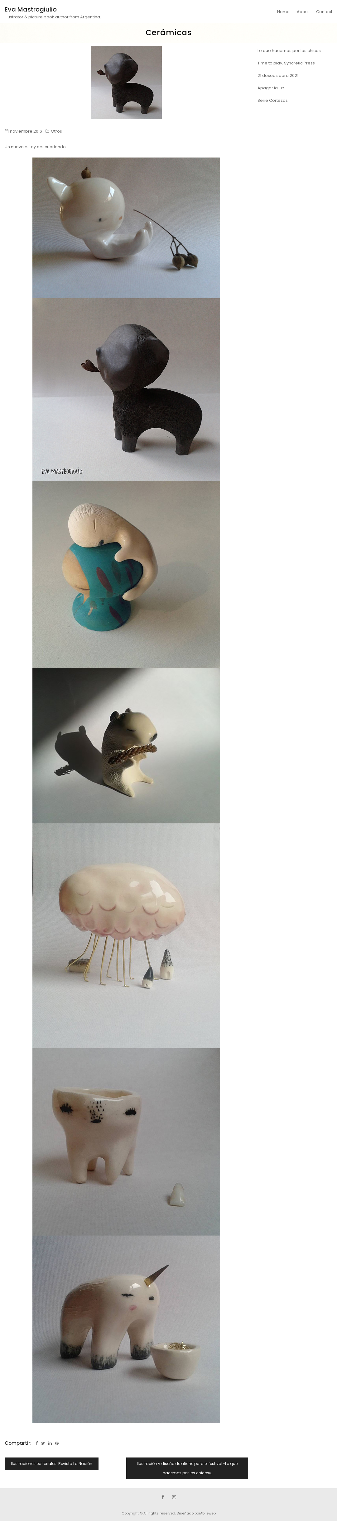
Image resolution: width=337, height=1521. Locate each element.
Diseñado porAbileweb (196, 1513)
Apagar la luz (271, 88)
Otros (56, 131)
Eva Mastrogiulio (31, 9)
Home (283, 12)
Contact (324, 12)
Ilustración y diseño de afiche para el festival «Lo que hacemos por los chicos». (187, 1468)
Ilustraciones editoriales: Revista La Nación (51, 1463)
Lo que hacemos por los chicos (289, 51)
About (303, 12)
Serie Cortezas (273, 100)
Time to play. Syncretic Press (286, 63)
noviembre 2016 (26, 131)
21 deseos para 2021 (278, 75)
